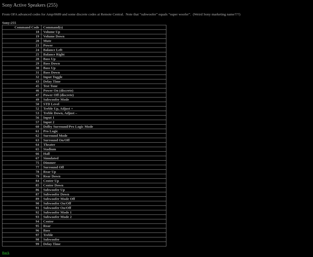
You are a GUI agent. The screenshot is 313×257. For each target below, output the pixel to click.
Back (5, 253)
